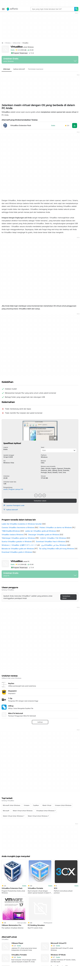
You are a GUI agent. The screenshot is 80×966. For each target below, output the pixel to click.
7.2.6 (58, 450)
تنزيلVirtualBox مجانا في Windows (54, 545)
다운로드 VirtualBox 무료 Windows (53, 538)
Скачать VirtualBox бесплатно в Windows (18, 527)
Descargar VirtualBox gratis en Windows (43, 535)
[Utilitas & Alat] (16, 43)
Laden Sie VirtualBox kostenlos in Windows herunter (22, 524)
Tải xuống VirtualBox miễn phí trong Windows (56, 549)
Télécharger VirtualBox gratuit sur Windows (18, 538)
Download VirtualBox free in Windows (50, 541)
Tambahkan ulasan (40, 501)
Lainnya (40, 722)
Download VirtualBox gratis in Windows (17, 552)
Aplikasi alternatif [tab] (19, 69)
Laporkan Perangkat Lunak (13, 505)
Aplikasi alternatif (10, 510)
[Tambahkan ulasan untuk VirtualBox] (21, 50)
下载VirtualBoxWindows (11, 531)
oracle (5, 489)
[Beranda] (2, 43)
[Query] (52, 9)
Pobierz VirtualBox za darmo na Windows (56, 527)
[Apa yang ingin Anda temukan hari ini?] (76, 9)
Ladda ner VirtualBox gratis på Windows (40, 531)
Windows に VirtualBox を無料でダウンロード (19, 545)
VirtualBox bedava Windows (12, 535)
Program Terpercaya (19, 53)
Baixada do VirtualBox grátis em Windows (18, 549)
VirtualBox (22, 46)
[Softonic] (12, 9)
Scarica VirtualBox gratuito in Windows (17, 541)
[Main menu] (3, 9)
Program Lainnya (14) (16, 489)
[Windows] (8, 43)
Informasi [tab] (6, 69)
